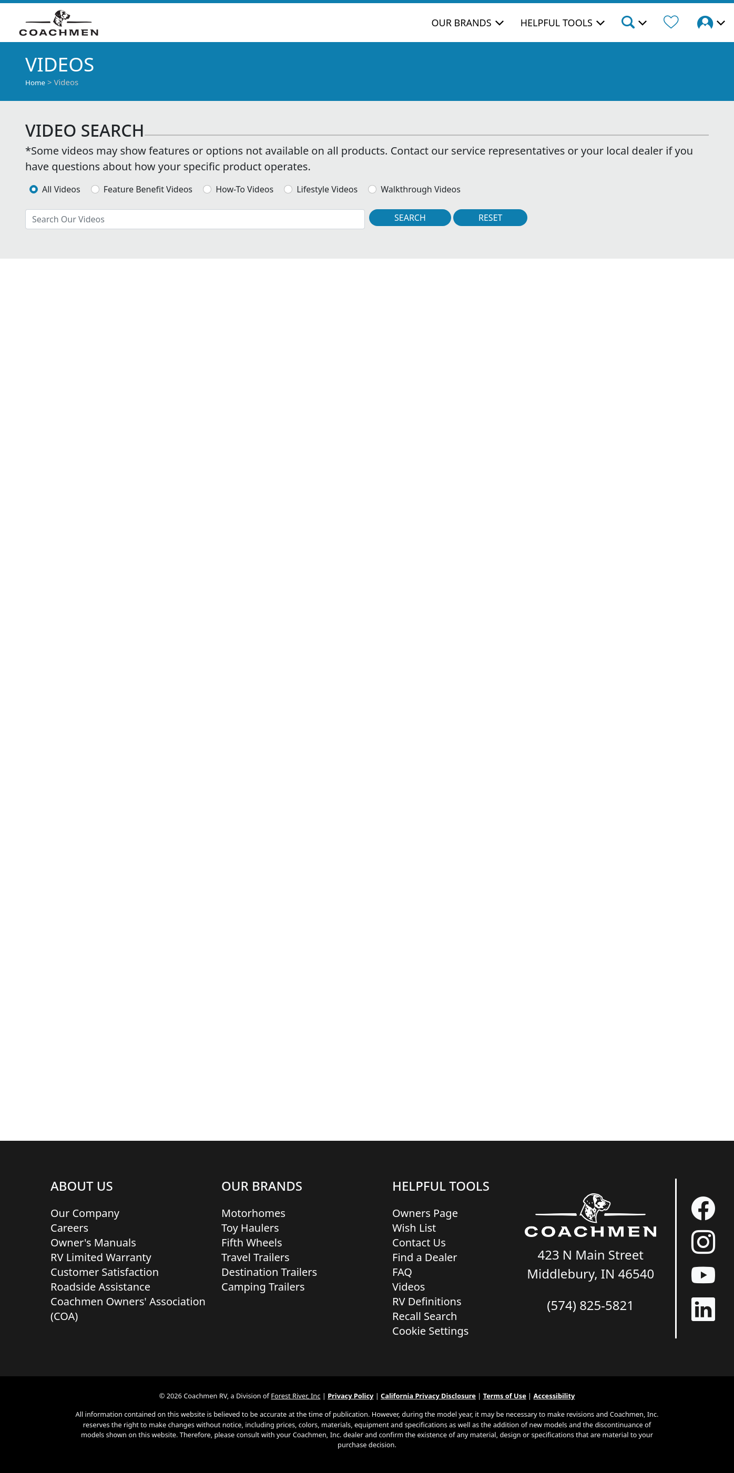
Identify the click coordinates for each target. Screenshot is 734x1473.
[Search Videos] (410, 217)
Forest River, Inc (295, 1395)
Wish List (414, 1228)
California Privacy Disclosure (428, 1395)
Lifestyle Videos (327, 189)
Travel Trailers (255, 1257)
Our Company (84, 1213)
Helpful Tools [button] (557, 22)
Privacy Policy (350, 1395)
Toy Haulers (250, 1228)
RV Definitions (427, 1301)
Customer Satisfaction (104, 1272)
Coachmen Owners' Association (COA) (128, 1308)
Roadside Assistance (100, 1287)
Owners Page (425, 1213)
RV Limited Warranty (100, 1257)
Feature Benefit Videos (148, 189)
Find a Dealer (424, 1257)
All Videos (61, 189)
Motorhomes (253, 1213)
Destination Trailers (269, 1272)
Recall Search (424, 1316)
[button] (633, 23)
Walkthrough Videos (421, 189)
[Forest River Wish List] (671, 23)
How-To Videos (244, 189)
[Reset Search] (490, 217)
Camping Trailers (263, 1287)
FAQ (402, 1272)
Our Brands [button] (461, 22)
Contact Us (419, 1242)
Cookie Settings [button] (430, 1331)
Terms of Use (504, 1395)
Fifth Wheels (251, 1242)
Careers (69, 1228)
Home (35, 82)
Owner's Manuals (93, 1242)
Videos (408, 1287)
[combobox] (195, 219)
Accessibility (554, 1395)
